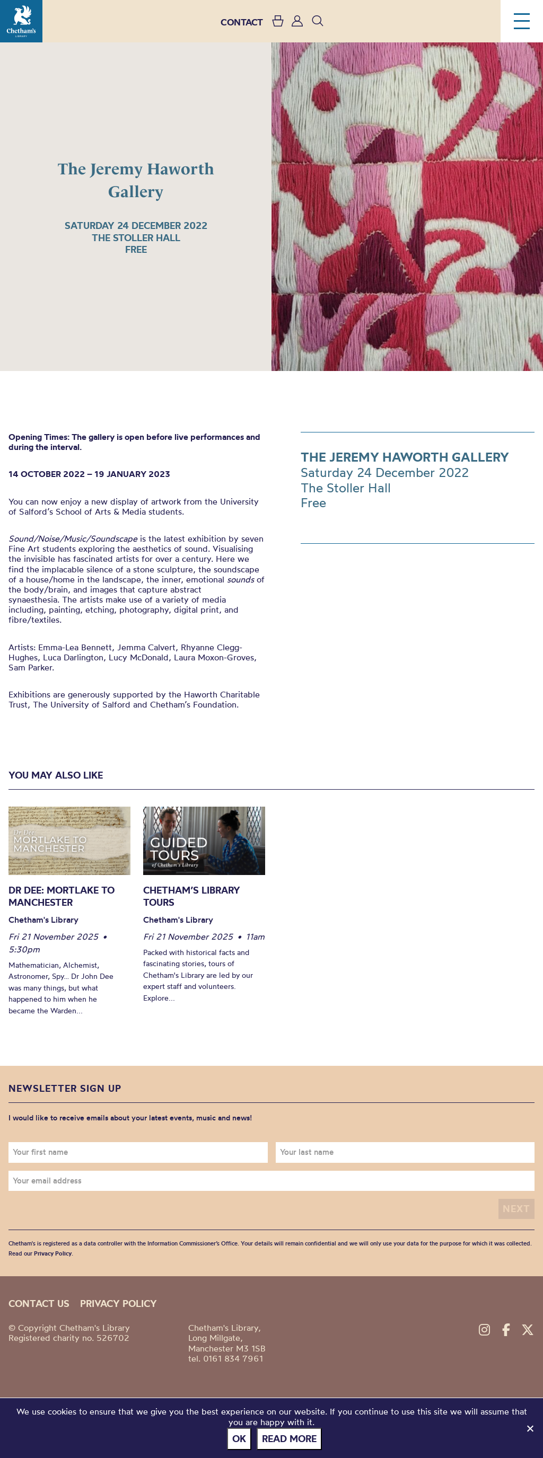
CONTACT (242, 22)
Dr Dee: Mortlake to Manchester (61, 896)
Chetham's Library (21, 21)
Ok (239, 1439)
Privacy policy (118, 1303)
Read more (289, 1439)
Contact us (38, 1303)
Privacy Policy (53, 1253)
